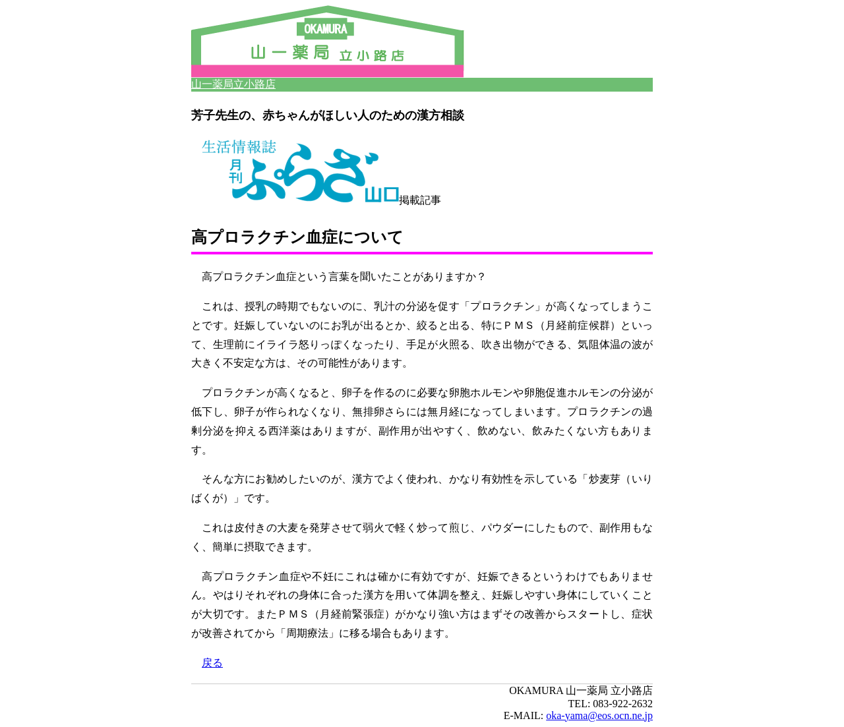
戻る (212, 662)
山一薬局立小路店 (233, 84)
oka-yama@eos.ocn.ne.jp (599, 715)
